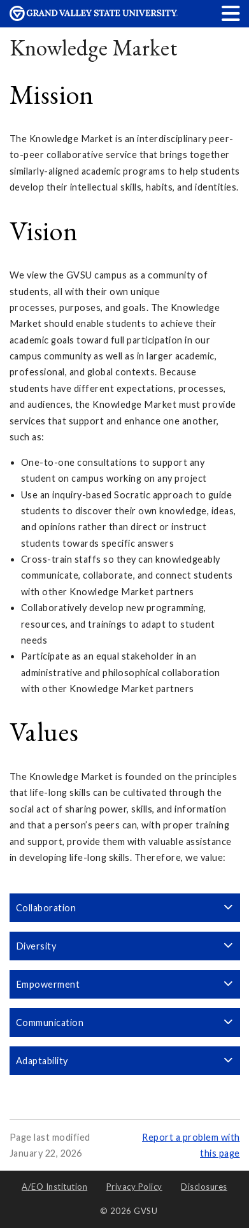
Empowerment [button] (125, 984)
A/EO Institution (54, 1186)
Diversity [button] (125, 946)
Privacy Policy (134, 1186)
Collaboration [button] (125, 907)
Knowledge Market (94, 47)
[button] (231, 13)
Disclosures (204, 1186)
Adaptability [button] (125, 1060)
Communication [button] (125, 1022)
